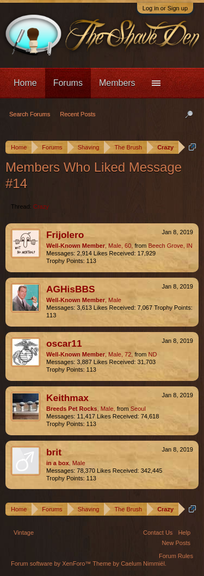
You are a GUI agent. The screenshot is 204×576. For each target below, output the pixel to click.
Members (117, 82)
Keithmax (67, 397)
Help (184, 532)
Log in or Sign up (165, 8)
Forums (68, 82)
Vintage (24, 532)
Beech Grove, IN (170, 245)
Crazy (41, 206)
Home (25, 82)
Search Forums (29, 114)
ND (152, 354)
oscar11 (64, 343)
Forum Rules (176, 556)
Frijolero (65, 234)
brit (53, 452)
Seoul (138, 408)
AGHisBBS (70, 289)
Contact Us (157, 532)
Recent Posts (77, 114)
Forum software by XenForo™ (51, 563)
